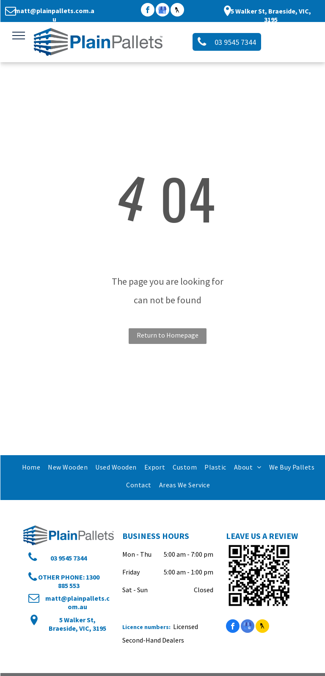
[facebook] (147, 11)
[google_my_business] (162, 11)
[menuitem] (31, 467)
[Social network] (177, 11)
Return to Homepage (167, 335)
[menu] (19, 36)
